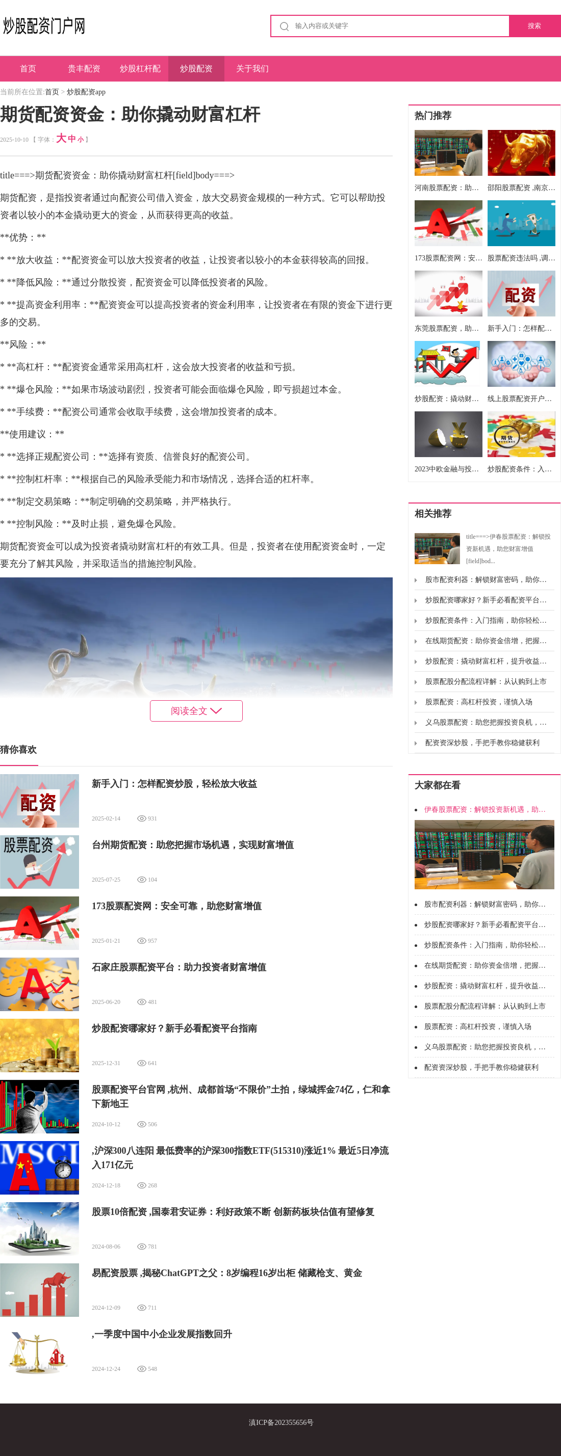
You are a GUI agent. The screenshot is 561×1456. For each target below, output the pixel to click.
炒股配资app (196, 73)
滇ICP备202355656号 (281, 1422)
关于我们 (252, 68)
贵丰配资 (84, 68)
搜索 (534, 26)
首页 (28, 68)
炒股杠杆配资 (140, 73)
